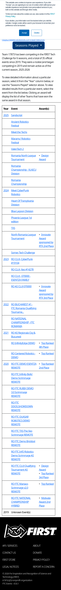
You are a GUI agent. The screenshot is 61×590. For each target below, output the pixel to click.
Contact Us (9, 552)
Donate (37, 552)
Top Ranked (47, 353)
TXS (13, 228)
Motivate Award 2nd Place (45, 501)
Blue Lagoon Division (22, 211)
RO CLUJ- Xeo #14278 (22, 269)
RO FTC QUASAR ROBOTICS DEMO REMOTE (20, 420)
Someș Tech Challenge (23, 252)
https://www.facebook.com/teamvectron (23, 39)
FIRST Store (8, 559)
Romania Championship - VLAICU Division (23, 169)
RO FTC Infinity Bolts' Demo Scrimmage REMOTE (22, 378)
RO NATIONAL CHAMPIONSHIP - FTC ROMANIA (22, 322)
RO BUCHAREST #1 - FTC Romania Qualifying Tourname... (23, 308)
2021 (6, 333)
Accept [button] (24, 33)
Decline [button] (36, 33)
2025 (6, 115)
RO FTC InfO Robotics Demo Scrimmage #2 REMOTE (22, 455)
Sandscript (16, 115)
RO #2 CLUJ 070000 (21, 286)
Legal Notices (10, 566)
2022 (6, 304)
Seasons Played (27, 45)
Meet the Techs (19, 132)
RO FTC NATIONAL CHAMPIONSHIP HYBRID (21, 501)
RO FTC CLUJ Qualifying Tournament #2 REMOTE (23, 469)
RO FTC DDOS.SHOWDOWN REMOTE (22, 406)
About (37, 545)
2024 (6, 190)
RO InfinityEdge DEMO (23, 343)
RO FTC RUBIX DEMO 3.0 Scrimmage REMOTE (22, 392)
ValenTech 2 (17, 149)
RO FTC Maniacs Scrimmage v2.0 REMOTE (19, 487)
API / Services (9, 545)
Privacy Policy (41, 559)
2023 (6, 259)
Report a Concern (43, 566)
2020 (6, 364)
